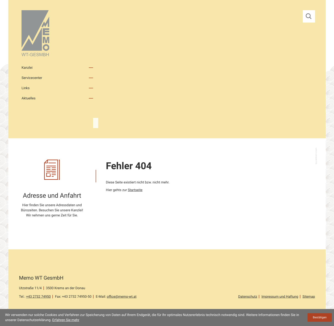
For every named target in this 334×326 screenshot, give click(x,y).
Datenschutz (247, 297)
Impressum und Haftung (279, 297)
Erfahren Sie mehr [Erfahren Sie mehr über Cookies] (65, 320)
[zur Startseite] (35, 33)
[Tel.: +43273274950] (38, 296)
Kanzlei (27, 68)
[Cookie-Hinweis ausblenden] (320, 317)
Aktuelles (29, 98)
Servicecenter (32, 78)
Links (26, 88)
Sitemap (308, 297)
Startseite (135, 190)
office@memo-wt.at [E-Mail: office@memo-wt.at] (121, 296)
